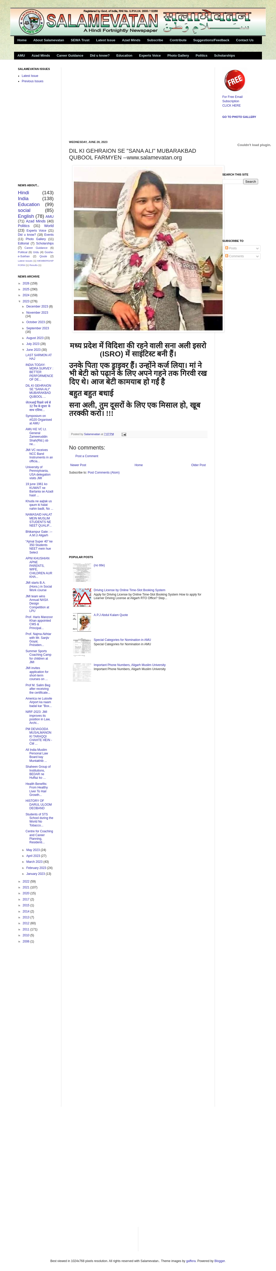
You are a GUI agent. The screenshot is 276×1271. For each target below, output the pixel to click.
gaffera (190, 1261)
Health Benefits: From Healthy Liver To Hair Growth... (37, 789)
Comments (234, 256)
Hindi (23, 192)
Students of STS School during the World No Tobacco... (39, 820)
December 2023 (37, 306)
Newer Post (78, 465)
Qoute (43, 256)
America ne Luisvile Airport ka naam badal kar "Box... (39, 702)
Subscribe (155, 40)
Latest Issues (25, 260)
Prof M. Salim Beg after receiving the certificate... (38, 688)
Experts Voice (150, 55)
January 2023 (36, 874)
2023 (26, 301)
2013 (26, 917)
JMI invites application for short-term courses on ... (37, 673)
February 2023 (36, 868)
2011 (26, 929)
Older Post (198, 465)
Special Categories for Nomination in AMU (122, 640)
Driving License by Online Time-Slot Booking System (129, 590)
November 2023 (37, 312)
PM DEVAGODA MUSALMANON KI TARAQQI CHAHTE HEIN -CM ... (39, 736)
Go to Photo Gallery (239, 116)
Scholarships (224, 55)
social (24, 210)
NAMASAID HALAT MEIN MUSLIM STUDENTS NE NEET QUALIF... (39, 520)
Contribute (178, 40)
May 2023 (33, 850)
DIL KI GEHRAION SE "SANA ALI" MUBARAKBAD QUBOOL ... (38, 391)
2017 (26, 899)
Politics (202, 55)
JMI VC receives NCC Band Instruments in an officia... (39, 455)
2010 (26, 935)
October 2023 (36, 322)
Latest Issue (105, 40)
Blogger (219, 1261)
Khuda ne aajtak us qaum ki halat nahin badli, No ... (39, 504)
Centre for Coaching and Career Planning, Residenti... (39, 836)
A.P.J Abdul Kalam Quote (111, 615)
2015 (26, 905)
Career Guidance (70, 55)
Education (124, 55)
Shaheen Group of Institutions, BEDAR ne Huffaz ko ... (38, 772)
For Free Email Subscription (234, 97)
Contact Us (245, 40)
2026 (26, 283)
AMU (21, 55)
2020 (26, 893)
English (26, 216)
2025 (26, 289)
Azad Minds (131, 40)
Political (22, 252)
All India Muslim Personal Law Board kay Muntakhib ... (37, 755)
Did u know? (100, 55)
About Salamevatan (48, 40)
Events (49, 235)
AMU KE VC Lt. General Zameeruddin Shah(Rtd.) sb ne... (37, 436)
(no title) (99, 565)
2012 (26, 923)
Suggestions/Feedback (211, 40)
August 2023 (35, 338)
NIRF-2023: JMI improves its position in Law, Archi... (38, 717)
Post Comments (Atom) (104, 472)
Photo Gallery (178, 55)
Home (22, 40)
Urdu (36, 252)
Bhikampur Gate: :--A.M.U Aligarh (39, 533)
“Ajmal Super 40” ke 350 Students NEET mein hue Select (39, 547)
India (23, 198)
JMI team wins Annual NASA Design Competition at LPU (37, 603)
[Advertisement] (106, 99)
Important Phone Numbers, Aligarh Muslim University (130, 665)
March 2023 (34, 862)
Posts (231, 248)
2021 (26, 887)
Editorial (23, 243)
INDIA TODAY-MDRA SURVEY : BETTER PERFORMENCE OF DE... (39, 372)
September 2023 (37, 328)
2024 (26, 295)
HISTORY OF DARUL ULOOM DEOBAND (39, 804)
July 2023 (33, 344)
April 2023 (33, 856)
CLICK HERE (231, 105)
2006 (26, 941)
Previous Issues (32, 81)
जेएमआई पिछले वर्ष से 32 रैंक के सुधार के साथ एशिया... (38, 406)
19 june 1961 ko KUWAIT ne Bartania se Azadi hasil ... (39, 489)
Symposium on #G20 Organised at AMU (39, 419)
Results (33, 265)
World (49, 226)
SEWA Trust (80, 40)
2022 (26, 881)
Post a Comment (86, 456)
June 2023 (33, 350)
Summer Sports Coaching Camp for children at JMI (38, 656)
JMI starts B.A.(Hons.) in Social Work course (39, 586)
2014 (26, 911)
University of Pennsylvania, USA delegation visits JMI (38, 472)
